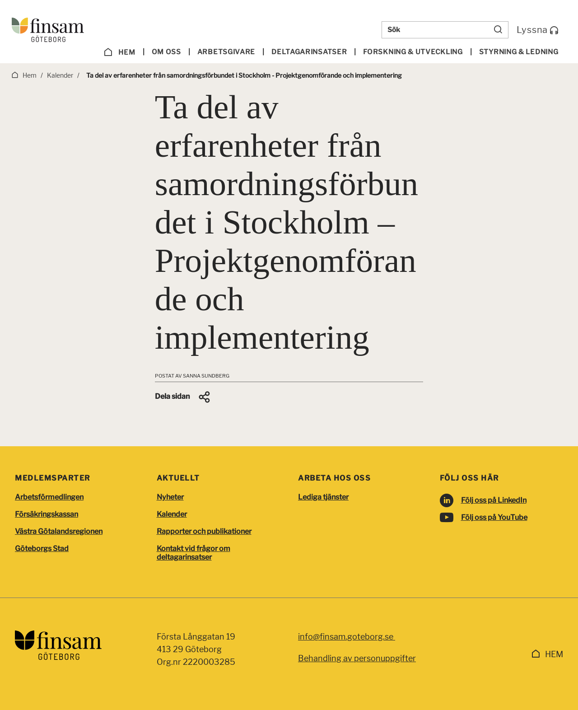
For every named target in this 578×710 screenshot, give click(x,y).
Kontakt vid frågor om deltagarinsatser (193, 552)
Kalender (172, 514)
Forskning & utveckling (412, 52)
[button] (183, 397)
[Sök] (498, 30)
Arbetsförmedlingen (49, 497)
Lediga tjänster (323, 497)
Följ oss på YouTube (494, 517)
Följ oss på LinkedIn (494, 500)
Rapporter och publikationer (204, 531)
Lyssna (538, 29)
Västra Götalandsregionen (59, 531)
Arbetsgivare (226, 52)
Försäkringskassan (46, 514)
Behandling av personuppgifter (357, 658)
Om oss (166, 52)
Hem (119, 52)
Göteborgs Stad (42, 548)
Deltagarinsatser (309, 52)
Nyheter (170, 497)
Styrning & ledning (519, 52)
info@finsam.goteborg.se (346, 636)
